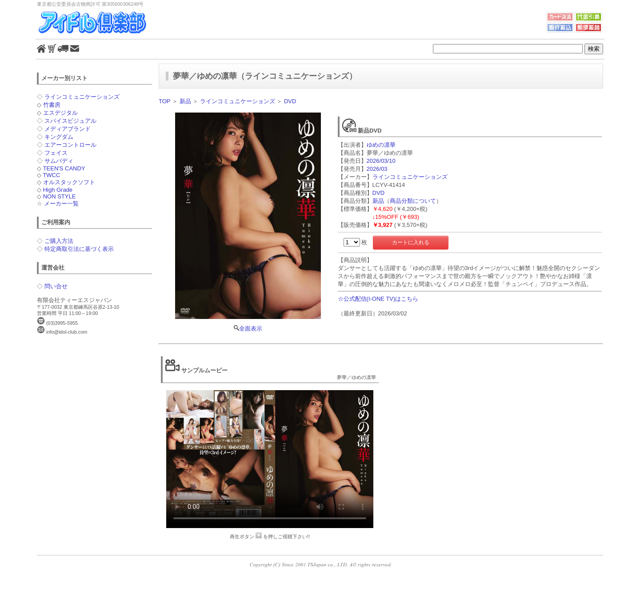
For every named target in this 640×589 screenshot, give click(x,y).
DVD (290, 101)
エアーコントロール (70, 144)
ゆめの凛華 (381, 144)
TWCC (51, 175)
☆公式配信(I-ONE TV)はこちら (378, 298)
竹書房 (51, 104)
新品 (185, 101)
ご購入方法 (58, 241)
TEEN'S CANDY (64, 168)
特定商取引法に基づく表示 (79, 249)
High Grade (57, 189)
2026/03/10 (381, 160)
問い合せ (56, 286)
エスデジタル (60, 112)
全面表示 (248, 222)
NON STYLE (59, 196)
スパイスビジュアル (70, 120)
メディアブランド (67, 128)
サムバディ (58, 160)
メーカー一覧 (61, 203)
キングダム (58, 136)
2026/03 (377, 168)
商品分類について (413, 201)
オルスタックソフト (69, 182)
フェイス (56, 152)
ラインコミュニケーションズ (82, 96)
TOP (164, 101)
